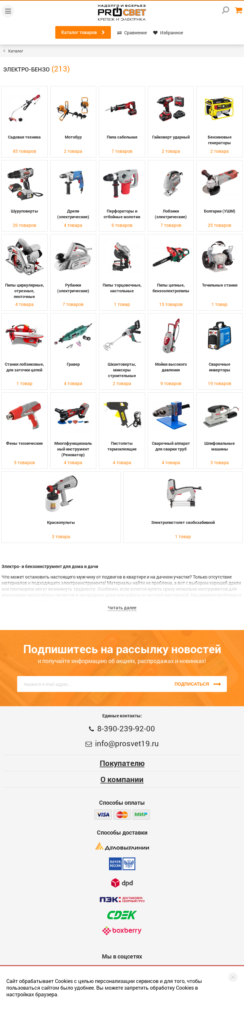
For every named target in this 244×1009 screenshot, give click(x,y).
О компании (122, 779)
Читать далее (122, 608)
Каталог (15, 50)
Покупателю (122, 763)
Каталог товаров (83, 32)
